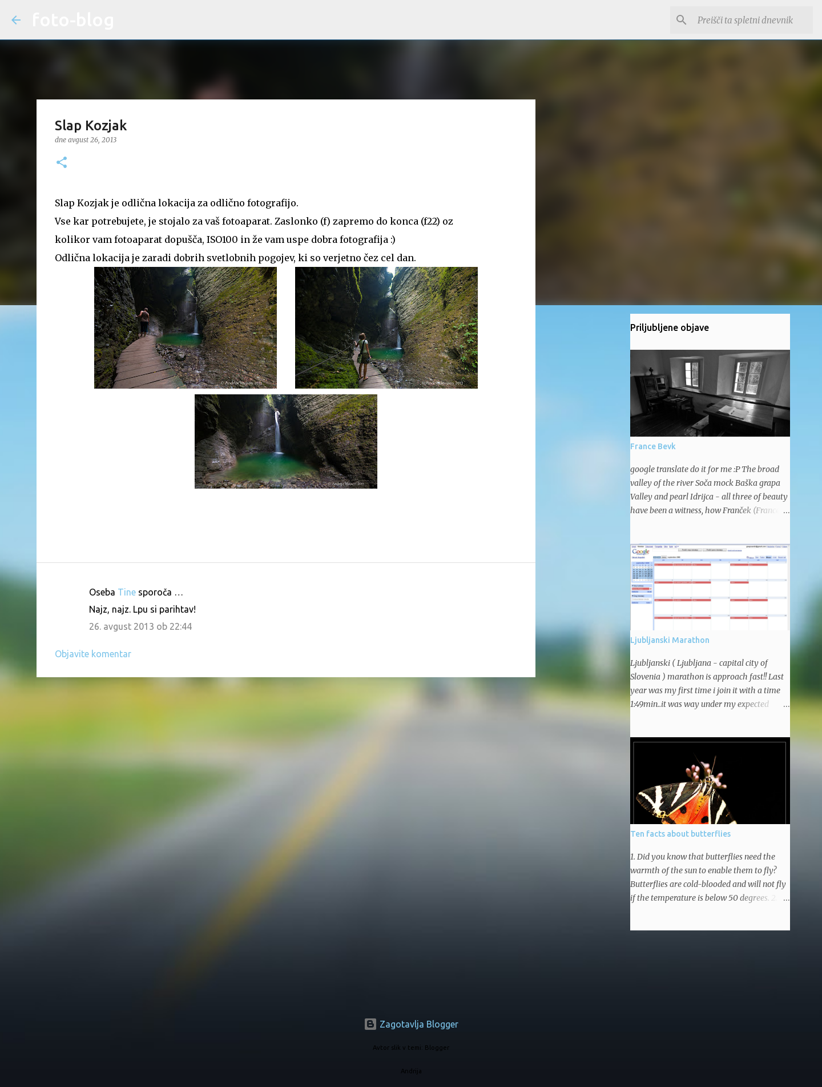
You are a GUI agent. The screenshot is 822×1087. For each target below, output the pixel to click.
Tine (127, 592)
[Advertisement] (286, 774)
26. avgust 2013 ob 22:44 (140, 626)
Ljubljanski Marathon (670, 640)
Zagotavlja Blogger (411, 1024)
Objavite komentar (93, 654)
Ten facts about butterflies (680, 833)
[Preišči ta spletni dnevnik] (753, 20)
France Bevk (653, 446)
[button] (61, 163)
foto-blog (73, 19)
